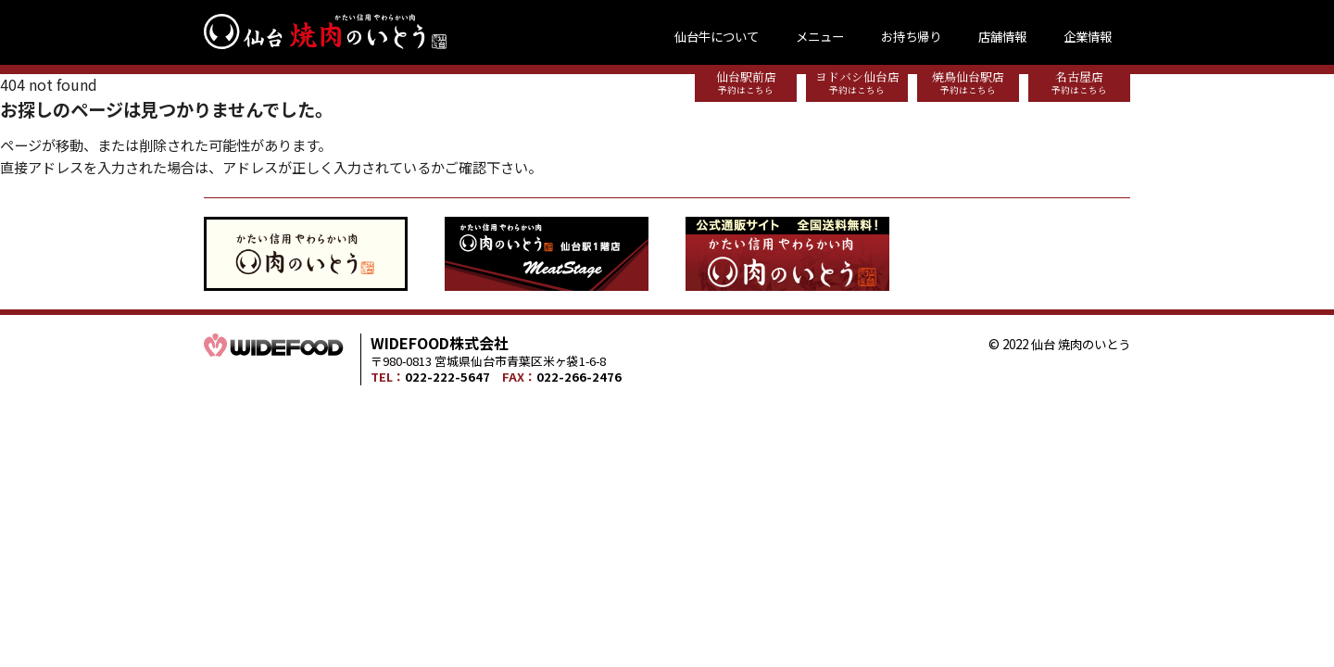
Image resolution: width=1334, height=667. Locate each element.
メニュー (820, 36)
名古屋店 (1079, 82)
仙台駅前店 (746, 82)
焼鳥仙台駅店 (968, 82)
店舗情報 (1002, 36)
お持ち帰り (911, 36)
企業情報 (1087, 36)
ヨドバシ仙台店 (857, 82)
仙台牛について (716, 36)
